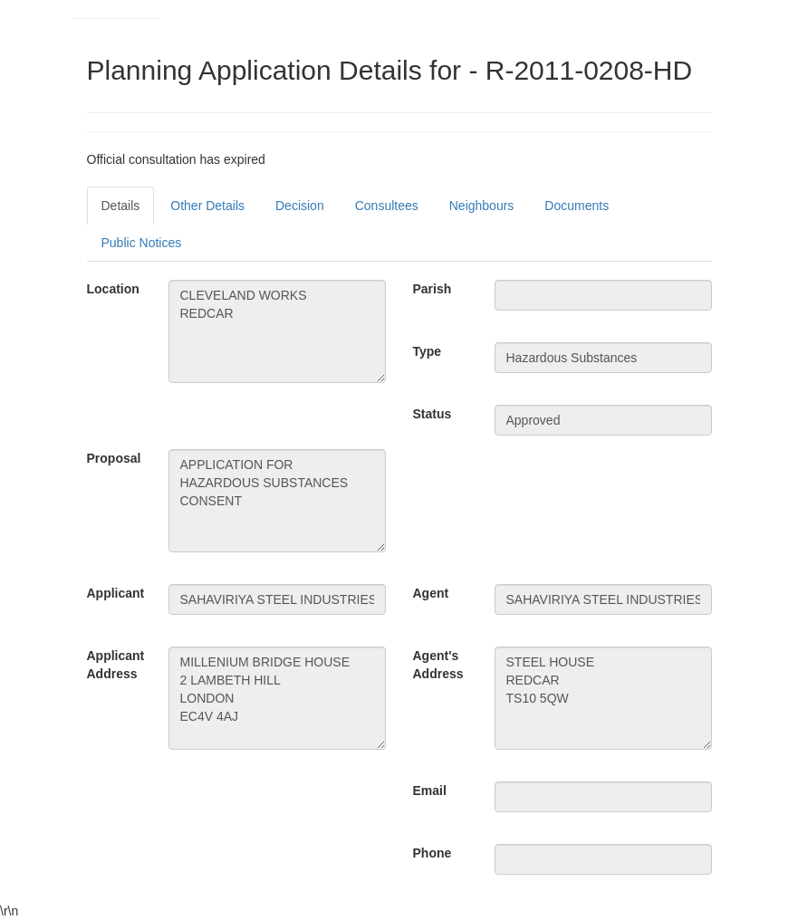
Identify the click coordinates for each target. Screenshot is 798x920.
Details (120, 205)
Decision (299, 205)
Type (427, 351)
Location (113, 289)
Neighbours (481, 205)
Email (430, 790)
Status (432, 414)
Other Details (207, 205)
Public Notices (141, 242)
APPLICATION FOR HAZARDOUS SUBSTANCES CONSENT (277, 500)
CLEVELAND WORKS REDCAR (277, 331)
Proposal (114, 458)
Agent (431, 593)
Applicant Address (116, 664)
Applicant (116, 593)
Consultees (386, 205)
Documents (576, 205)
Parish (432, 289)
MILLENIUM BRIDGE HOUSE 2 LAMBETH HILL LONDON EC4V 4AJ (277, 698)
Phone (432, 853)
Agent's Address (438, 664)
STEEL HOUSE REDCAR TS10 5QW (603, 698)
